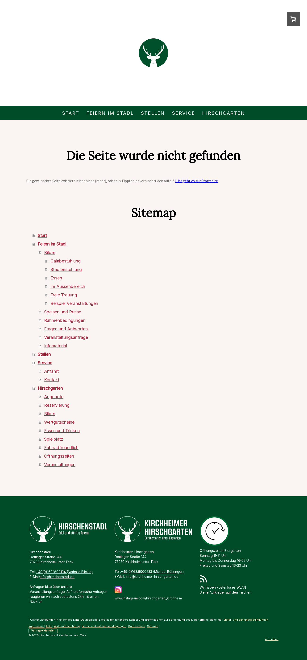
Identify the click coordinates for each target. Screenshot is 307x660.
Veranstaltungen (59, 464)
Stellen (153, 113)
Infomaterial (55, 345)
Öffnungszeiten (59, 456)
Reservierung (57, 405)
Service (183, 113)
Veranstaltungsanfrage (66, 337)
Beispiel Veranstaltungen (74, 303)
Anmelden (271, 639)
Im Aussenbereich (67, 286)
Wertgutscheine (59, 422)
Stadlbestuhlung (66, 269)
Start (70, 113)
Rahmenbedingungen (64, 320)
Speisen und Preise (62, 311)
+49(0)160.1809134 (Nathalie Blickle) (64, 572)
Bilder (49, 252)
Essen (56, 277)
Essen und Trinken (62, 430)
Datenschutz (136, 626)
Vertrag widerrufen (43, 630)
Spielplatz (53, 439)
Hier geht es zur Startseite (196, 180)
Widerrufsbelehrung (67, 626)
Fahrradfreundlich (61, 447)
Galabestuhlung (65, 260)
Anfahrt (51, 371)
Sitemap (152, 626)
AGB (49, 626)
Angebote (53, 396)
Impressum (36, 626)
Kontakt (51, 379)
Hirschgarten (223, 113)
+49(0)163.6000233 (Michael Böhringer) (152, 572)
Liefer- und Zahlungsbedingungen (246, 619)
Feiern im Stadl (110, 113)
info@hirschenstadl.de (57, 577)
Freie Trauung (63, 294)
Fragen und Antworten (66, 328)
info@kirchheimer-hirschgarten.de (152, 576)
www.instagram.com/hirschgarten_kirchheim (148, 598)
